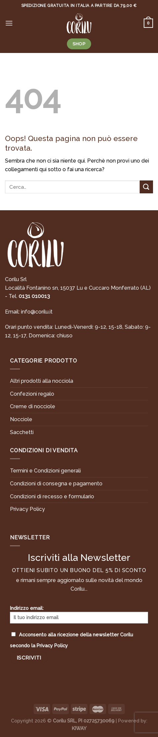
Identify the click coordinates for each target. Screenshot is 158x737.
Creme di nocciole (32, 406)
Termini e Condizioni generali (45, 470)
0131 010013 (34, 296)
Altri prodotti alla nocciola (41, 381)
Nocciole (21, 419)
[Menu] (9, 23)
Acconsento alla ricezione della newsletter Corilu (71, 640)
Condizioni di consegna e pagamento (56, 483)
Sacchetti (22, 432)
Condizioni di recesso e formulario (52, 496)
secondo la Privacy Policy (39, 645)
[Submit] (146, 186)
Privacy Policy (27, 509)
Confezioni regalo (32, 394)
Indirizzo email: (79, 614)
